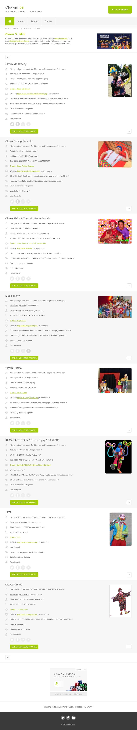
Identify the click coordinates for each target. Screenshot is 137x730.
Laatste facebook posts (35, 114)
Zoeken (34, 21)
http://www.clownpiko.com (27, 614)
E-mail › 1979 (15, 537)
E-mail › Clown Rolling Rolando (22, 166)
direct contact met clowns (19, 41)
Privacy (73, 724)
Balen (22, 305)
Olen (22, 151)
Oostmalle (24, 450)
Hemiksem (24, 594)
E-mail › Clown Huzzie (18, 393)
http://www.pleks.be (24, 248)
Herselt (23, 228)
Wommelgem (25, 74)
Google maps (38, 74)
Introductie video (17, 268)
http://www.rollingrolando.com (28, 171)
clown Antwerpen (60, 38)
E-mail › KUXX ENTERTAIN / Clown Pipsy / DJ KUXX (30, 465)
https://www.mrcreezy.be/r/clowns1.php (32, 94)
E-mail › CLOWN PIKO (19, 609)
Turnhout (23, 522)
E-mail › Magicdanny (18, 321)
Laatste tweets (16, 114)
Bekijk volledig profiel (24, 131)
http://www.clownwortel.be (27, 542)
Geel (22, 378)
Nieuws (21, 21)
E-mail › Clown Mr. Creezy (20, 89)
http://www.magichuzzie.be (27, 398)
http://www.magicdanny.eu (27, 326)
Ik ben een (120, 9)
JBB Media (66, 724)
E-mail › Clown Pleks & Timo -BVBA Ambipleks (28, 243)
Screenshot (54, 94)
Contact (48, 21)
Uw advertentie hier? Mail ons (68, 694)
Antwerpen (14, 74)
